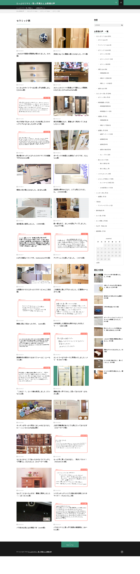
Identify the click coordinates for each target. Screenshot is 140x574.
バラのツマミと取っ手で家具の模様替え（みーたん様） (70, 546)
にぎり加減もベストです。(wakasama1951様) (27, 266)
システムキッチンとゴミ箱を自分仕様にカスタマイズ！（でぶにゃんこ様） (71, 511)
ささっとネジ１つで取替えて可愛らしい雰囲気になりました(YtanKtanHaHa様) (71, 93)
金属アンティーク (105, 136)
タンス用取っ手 (101, 221)
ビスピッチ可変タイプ (105, 180)
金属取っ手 (101, 132)
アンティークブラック (105, 206)
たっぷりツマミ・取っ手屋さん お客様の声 (41, 569)
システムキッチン (103, 175)
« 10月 (97, 263)
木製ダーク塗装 (104, 81)
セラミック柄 (104, 67)
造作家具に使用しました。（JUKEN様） (33, 230)
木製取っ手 (101, 118)
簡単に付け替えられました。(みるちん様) (33, 196)
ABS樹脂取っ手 (102, 105)
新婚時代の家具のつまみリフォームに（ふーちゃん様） (34, 370)
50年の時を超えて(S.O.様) (111, 307)
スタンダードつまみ (102, 40)
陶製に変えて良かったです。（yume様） (33, 334)
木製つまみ (101, 72)
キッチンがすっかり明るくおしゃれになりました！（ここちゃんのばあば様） (34, 439)
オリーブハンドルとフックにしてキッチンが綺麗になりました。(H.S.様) (113, 319)
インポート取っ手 (101, 194)
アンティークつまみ (104, 48)
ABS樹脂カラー (104, 113)
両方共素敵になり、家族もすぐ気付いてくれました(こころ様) (71, 128)
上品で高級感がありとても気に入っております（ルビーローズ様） (71, 439)
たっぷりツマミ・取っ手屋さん (26, 10)
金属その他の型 (104, 151)
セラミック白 (104, 57)
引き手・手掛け (101, 226)
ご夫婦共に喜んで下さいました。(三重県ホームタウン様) (71, 301)
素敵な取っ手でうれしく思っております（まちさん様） (70, 404)
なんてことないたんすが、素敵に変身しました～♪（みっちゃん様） (34, 511)
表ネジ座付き (104, 165)
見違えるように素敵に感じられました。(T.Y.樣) (70, 58)
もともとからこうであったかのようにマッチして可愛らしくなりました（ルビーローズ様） (34, 475)
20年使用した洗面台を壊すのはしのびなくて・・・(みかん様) (71, 335)
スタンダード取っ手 (102, 96)
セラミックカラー (105, 62)
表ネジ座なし (104, 170)
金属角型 (102, 141)
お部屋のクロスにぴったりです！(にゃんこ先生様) (34, 301)
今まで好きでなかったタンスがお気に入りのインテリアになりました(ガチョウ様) (34, 128)
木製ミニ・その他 (105, 86)
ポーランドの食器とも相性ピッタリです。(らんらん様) (71, 162)
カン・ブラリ (104, 156)
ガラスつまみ (102, 43)
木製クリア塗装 (104, 127)
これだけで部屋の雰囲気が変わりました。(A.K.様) (34, 58)
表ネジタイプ (102, 161)
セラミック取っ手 (103, 100)
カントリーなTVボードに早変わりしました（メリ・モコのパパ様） (71, 370)
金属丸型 (102, 146)
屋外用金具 (99, 211)
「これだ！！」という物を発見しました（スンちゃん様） (33, 404)
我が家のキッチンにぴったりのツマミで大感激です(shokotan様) (34, 162)
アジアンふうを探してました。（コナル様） (70, 266)
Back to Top (70, 563)
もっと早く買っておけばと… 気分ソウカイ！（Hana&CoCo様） (70, 474)
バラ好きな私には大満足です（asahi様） (33, 545)
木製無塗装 (103, 76)
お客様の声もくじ (44, 10)
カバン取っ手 (100, 216)
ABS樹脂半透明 (104, 108)
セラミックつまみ (103, 53)
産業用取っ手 (100, 231)
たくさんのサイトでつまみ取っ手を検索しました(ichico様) (34, 93)
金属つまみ (101, 91)
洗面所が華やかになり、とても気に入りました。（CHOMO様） (71, 197)
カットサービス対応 (106, 183)
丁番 (97, 202)
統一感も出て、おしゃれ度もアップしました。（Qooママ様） (71, 231)
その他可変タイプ (105, 189)
